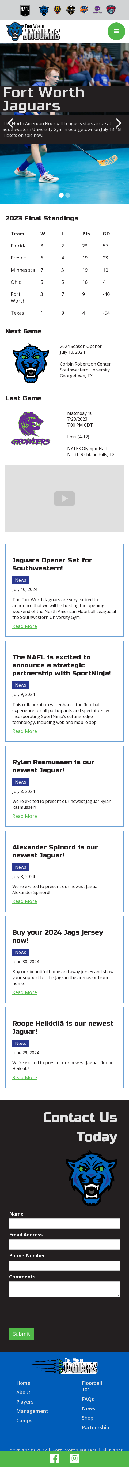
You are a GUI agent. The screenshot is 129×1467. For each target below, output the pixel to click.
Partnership (95, 1427)
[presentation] (49, 1310)
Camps (24, 1420)
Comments (22, 1276)
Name (16, 1213)
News (20, 580)
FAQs (88, 1399)
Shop (87, 1418)
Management (32, 1411)
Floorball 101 (92, 1386)
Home (23, 1383)
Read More (24, 626)
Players (24, 1401)
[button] (116, 31)
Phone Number (27, 1255)
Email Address (26, 1234)
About (23, 1392)
